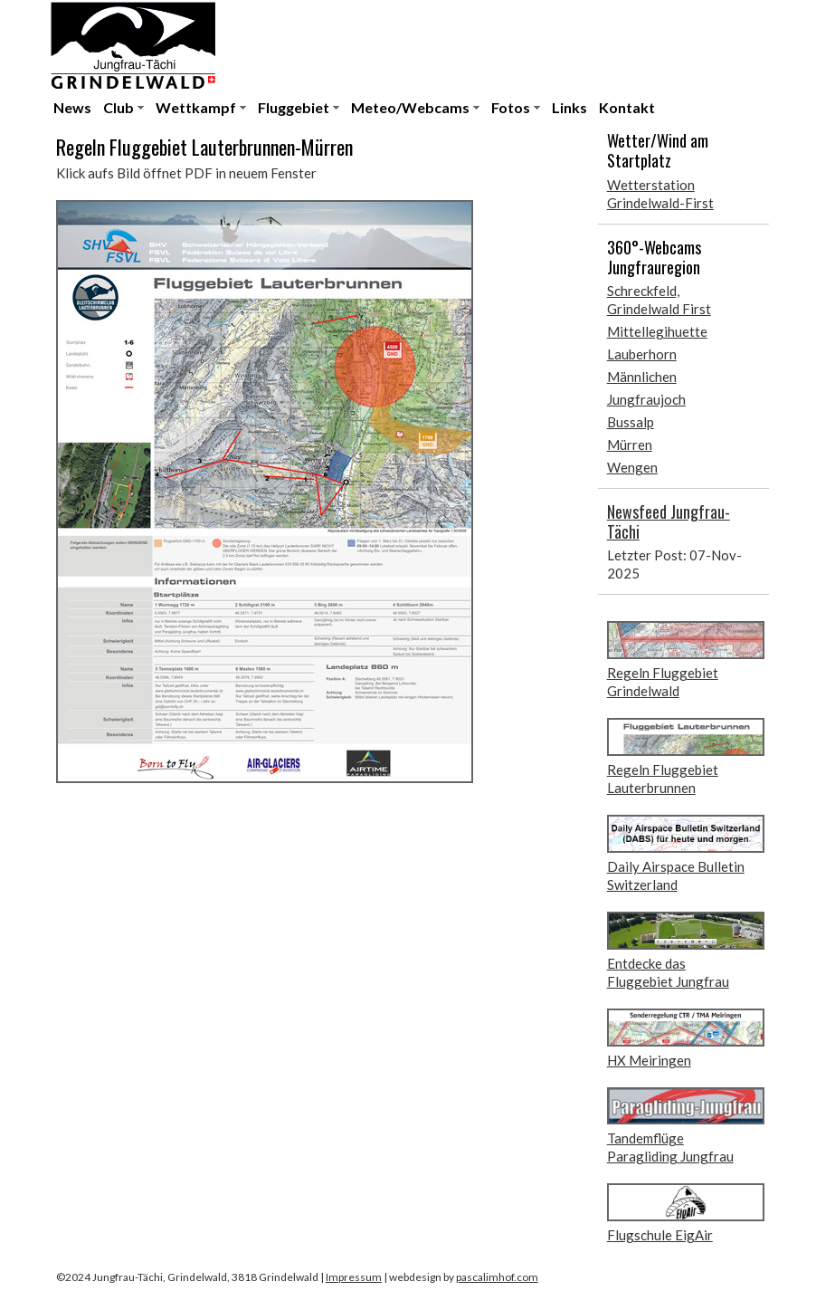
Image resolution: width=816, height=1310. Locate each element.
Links (569, 107)
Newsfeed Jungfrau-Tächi (668, 521)
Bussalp (630, 422)
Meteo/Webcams (410, 107)
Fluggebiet (293, 107)
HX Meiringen (649, 1060)
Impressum (354, 1277)
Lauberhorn (642, 354)
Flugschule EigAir (660, 1235)
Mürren (629, 444)
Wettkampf (196, 107)
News (72, 107)
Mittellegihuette (657, 331)
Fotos (510, 107)
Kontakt (627, 107)
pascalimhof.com (497, 1277)
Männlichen (642, 376)
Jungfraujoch (646, 399)
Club (118, 107)
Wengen (632, 467)
